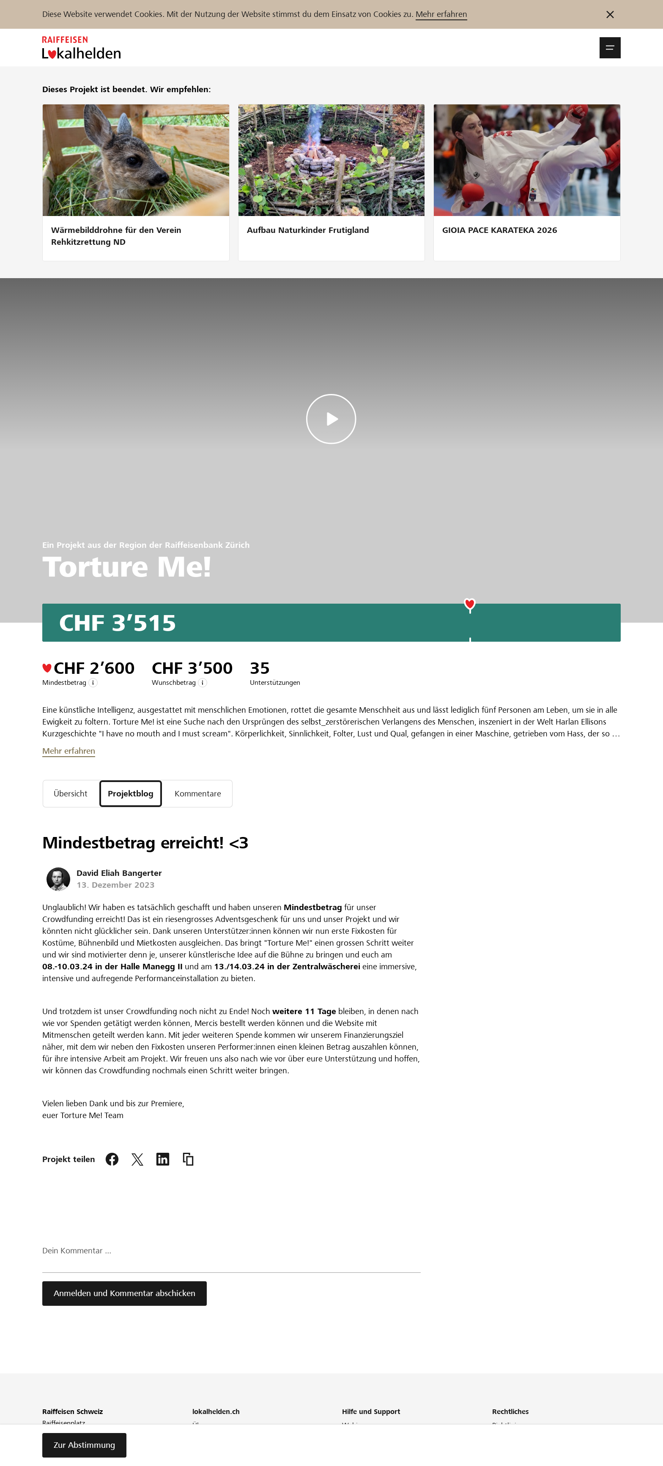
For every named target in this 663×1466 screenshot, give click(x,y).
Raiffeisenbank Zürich (207, 545)
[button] (610, 47)
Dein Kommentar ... (76, 1250)
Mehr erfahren (441, 14)
